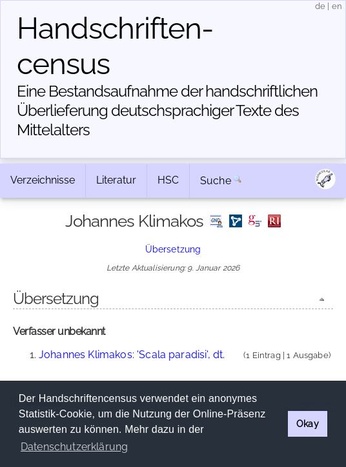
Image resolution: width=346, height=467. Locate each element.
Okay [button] (307, 423)
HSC (168, 180)
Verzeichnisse (42, 180)
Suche (215, 181)
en (337, 6)
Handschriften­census (115, 46)
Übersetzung (173, 248)
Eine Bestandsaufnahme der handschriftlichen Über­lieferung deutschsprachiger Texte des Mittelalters (167, 110)
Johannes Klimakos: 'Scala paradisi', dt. (132, 354)
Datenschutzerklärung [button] (74, 447)
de (320, 6)
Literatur (116, 180)
